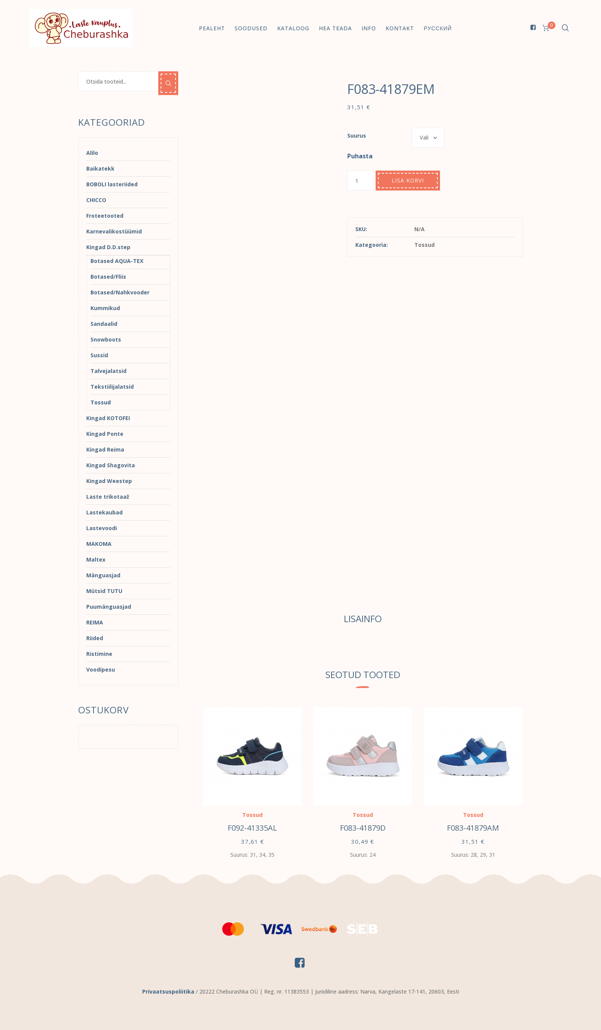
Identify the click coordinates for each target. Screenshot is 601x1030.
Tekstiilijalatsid (112, 386)
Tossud (424, 244)
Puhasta (360, 156)
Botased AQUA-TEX (116, 260)
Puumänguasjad (108, 606)
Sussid (99, 355)
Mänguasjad (103, 575)
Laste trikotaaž (107, 496)
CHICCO (96, 200)
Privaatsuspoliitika (168, 991)
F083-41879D (363, 828)
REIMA (94, 622)
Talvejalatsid (108, 371)
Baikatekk (100, 168)
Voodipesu (100, 669)
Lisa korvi (408, 180)
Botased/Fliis (108, 276)
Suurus (356, 135)
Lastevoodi (101, 528)
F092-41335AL (252, 828)
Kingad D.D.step (108, 247)
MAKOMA (99, 543)
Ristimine (99, 653)
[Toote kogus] (360, 181)
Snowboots (105, 339)
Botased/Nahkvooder (119, 292)
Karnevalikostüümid (114, 231)
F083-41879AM (473, 828)
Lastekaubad (104, 512)
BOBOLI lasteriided (112, 184)
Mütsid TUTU (104, 591)
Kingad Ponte (104, 433)
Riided (94, 638)
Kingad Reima (105, 449)
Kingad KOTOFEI (108, 418)
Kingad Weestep (109, 481)
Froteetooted (104, 215)
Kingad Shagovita (110, 465)
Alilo (92, 152)
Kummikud (105, 308)
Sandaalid (103, 323)
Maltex (95, 559)
